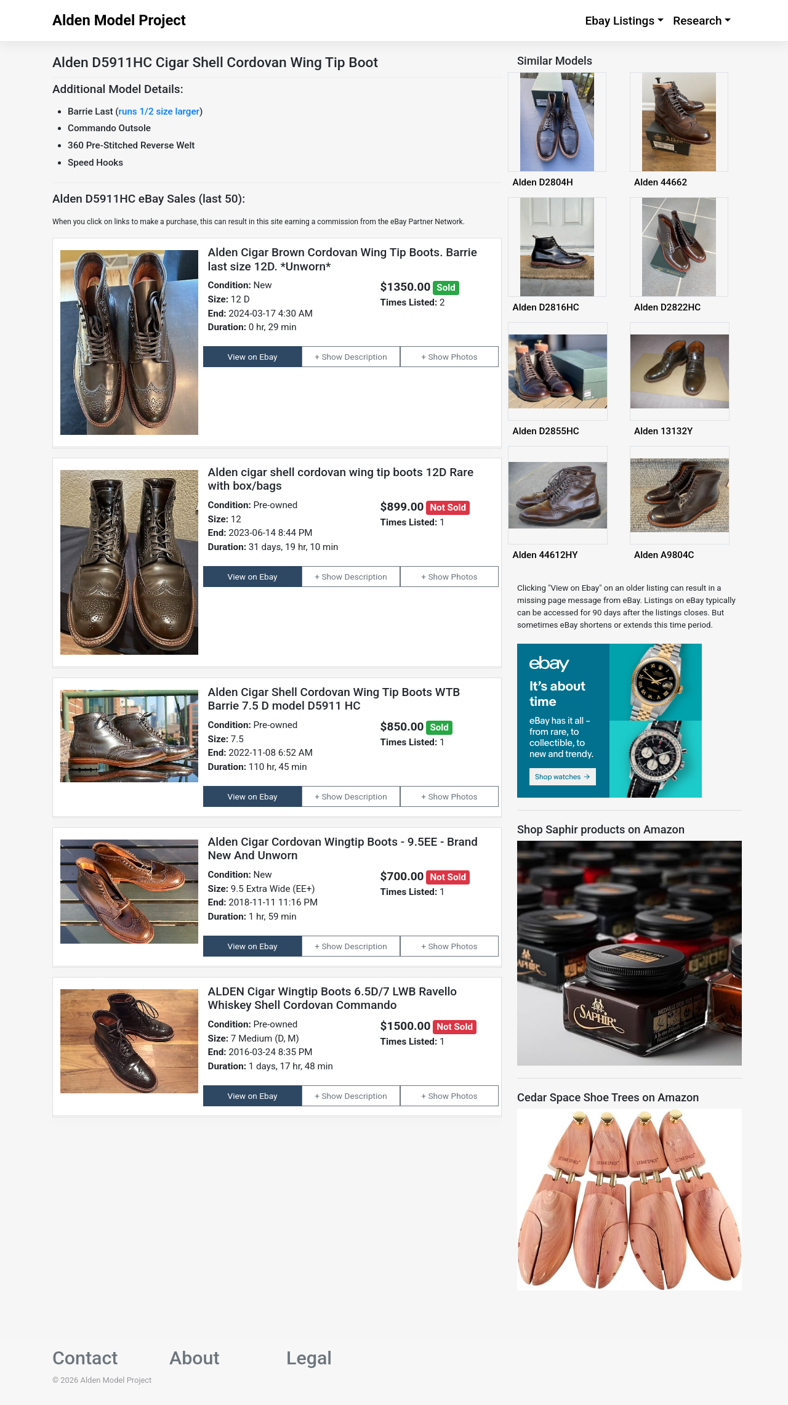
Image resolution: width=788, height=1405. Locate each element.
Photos (464, 357)
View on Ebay (253, 357)
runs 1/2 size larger (159, 111)
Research (697, 21)
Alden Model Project (119, 20)
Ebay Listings (619, 21)
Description (366, 357)
